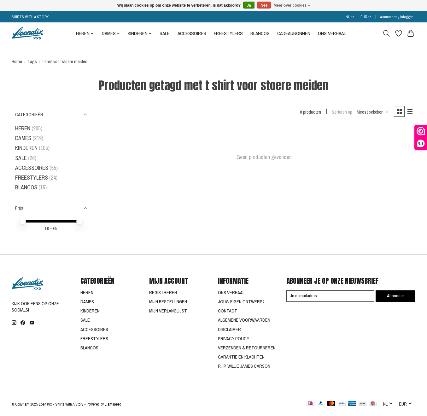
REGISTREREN (163, 292)
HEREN (22, 128)
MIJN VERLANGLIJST (168, 311)
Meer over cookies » (292, 5)
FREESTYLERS (228, 33)
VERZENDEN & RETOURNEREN (247, 348)
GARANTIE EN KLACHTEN (241, 357)
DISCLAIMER (229, 329)
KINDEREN (26, 148)
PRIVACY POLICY (233, 339)
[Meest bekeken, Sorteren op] (372, 112)
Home (17, 61)
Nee (263, 5)
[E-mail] (330, 296)
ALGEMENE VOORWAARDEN (244, 320)
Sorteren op (341, 112)
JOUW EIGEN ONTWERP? (241, 302)
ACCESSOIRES (192, 33)
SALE (165, 33)
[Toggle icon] (386, 33)
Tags (32, 61)
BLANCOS (260, 33)
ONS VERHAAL (332, 33)
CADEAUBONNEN (293, 33)
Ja (249, 5)
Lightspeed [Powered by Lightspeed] (113, 404)
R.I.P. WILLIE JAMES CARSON (244, 366)
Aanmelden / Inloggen (396, 17)
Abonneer (395, 296)
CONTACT (227, 311)
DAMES (23, 138)
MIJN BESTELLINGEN (168, 302)
